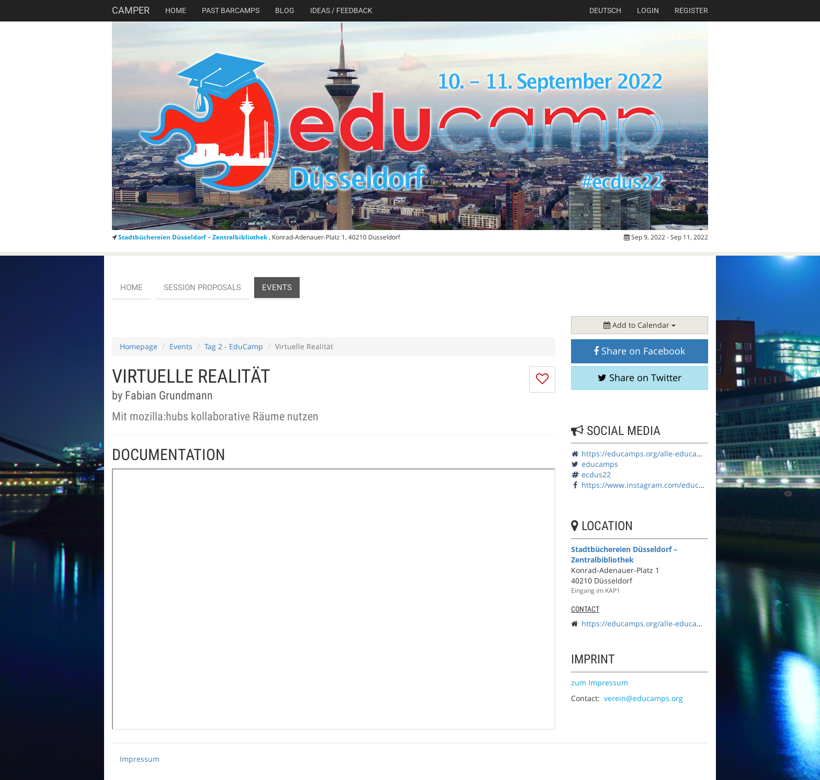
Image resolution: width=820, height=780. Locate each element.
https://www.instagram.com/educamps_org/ (658, 485)
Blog (284, 10)
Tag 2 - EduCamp (233, 346)
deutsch (605, 10)
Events (180, 346)
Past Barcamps (230, 10)
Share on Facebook (639, 351)
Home (175, 10)
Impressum (140, 759)
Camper (131, 10)
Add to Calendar (639, 325)
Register (691, 10)
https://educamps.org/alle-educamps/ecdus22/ (664, 453)
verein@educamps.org (643, 698)
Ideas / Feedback (341, 10)
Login (648, 10)
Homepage (138, 346)
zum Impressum (599, 682)
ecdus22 (596, 474)
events (277, 287)
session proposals (202, 287)
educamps (600, 464)
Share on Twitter (639, 377)
